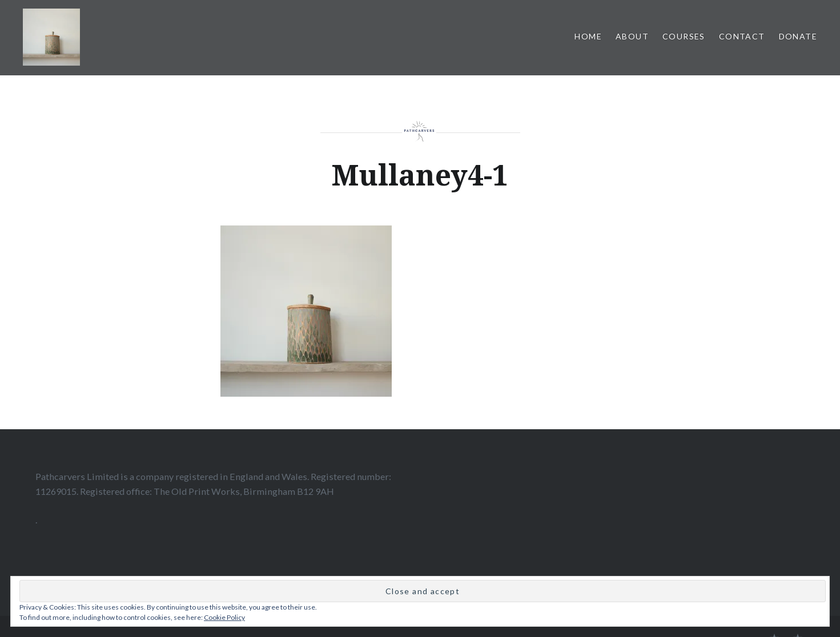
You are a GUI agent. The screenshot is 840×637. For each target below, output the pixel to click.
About (632, 36)
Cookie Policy (224, 617)
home (588, 36)
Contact (742, 36)
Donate (798, 36)
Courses (683, 36)
